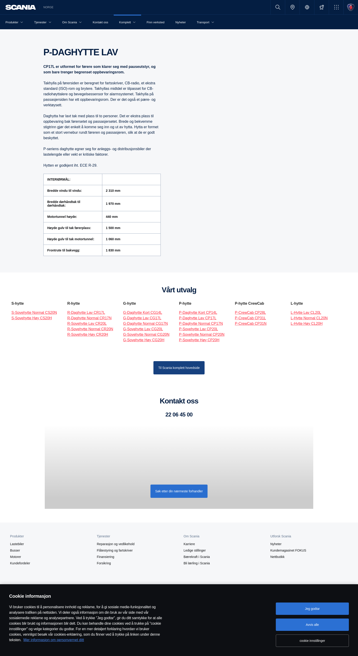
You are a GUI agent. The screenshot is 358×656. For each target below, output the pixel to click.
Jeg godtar (312, 609)
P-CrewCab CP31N (251, 323)
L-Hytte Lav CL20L (306, 313)
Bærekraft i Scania (197, 557)
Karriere (189, 544)
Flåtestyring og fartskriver (115, 550)
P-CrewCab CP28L (250, 313)
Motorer (15, 557)
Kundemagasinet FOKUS (288, 550)
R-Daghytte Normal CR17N (89, 318)
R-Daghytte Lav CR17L (86, 313)
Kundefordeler (20, 563)
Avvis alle (312, 625)
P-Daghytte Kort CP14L (198, 313)
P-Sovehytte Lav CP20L (198, 329)
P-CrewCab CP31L (250, 318)
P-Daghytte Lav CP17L (197, 318)
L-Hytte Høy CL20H (307, 323)
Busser (15, 550)
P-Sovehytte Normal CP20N (201, 334)
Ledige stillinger (195, 550)
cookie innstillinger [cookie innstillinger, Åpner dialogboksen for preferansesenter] (312, 641)
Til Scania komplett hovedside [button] (179, 368)
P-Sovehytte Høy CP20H (199, 340)
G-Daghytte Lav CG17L (142, 318)
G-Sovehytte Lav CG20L (143, 329)
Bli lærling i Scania (197, 563)
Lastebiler (17, 544)
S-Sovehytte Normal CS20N (34, 313)
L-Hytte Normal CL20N (309, 318)
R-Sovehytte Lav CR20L (87, 323)
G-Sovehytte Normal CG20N (146, 334)
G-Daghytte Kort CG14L (142, 313)
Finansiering (105, 557)
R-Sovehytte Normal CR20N (90, 329)
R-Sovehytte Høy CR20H (87, 334)
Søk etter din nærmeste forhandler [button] (179, 491)
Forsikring (104, 563)
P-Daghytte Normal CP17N (201, 323)
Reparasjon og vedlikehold (115, 544)
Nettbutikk (277, 557)
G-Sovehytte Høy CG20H (143, 340)
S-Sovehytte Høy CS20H (31, 318)
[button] (336, 7)
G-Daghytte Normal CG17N (145, 323)
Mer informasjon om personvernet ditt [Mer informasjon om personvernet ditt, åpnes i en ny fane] (54, 640)
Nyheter (276, 544)
